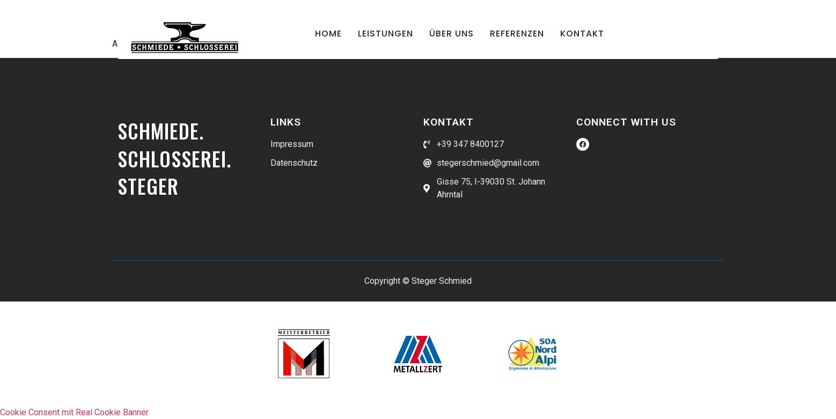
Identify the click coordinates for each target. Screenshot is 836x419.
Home (328, 33)
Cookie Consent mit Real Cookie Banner (74, 412)
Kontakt (582, 33)
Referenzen (517, 33)
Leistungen (385, 33)
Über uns (451, 33)
